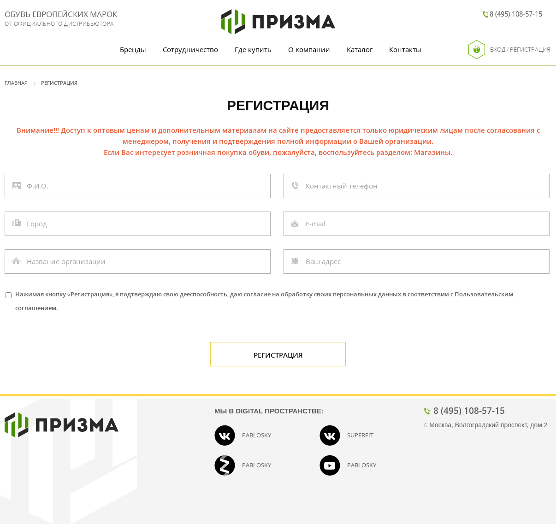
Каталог (360, 49)
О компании (309, 49)
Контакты (405, 49)
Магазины (432, 152)
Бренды (133, 49)
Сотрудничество (190, 49)
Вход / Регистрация (509, 49)
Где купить (253, 49)
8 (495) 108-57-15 (516, 14)
